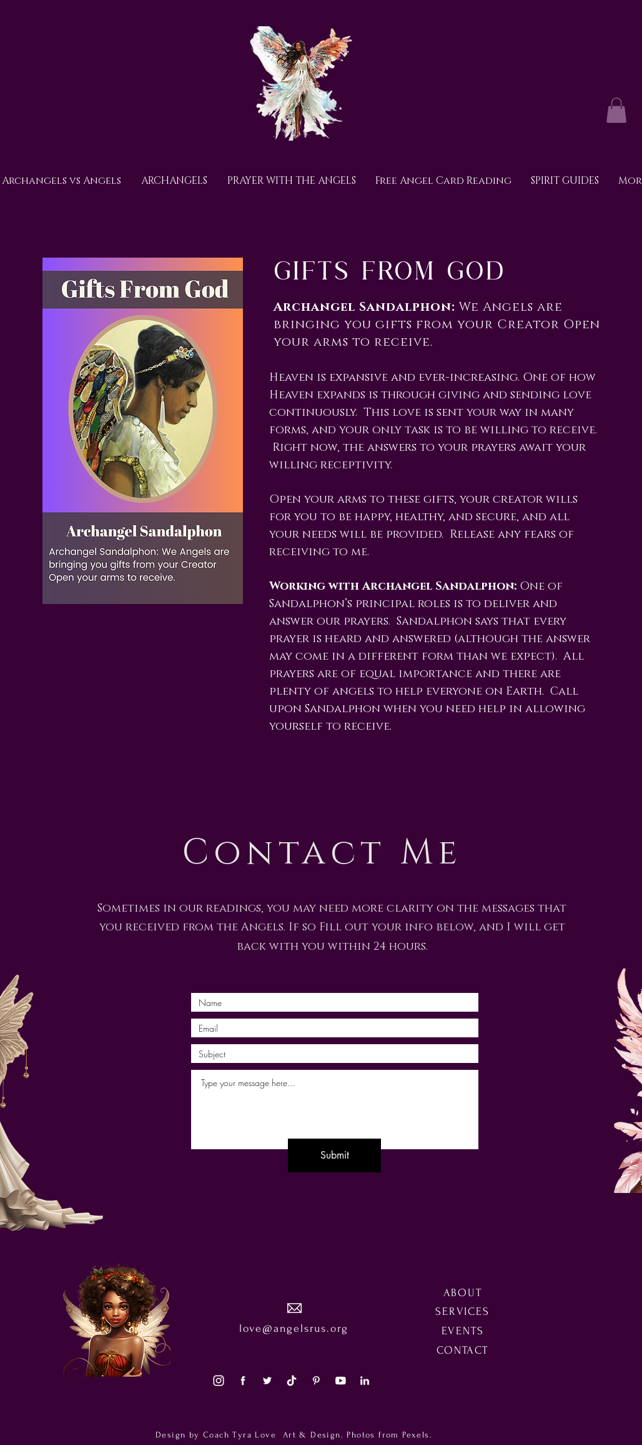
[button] (616, 110)
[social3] (218, 1380)
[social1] (243, 1380)
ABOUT (462, 1293)
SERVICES (462, 1311)
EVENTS (463, 1331)
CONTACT (462, 1350)
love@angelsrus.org (293, 1328)
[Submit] (334, 1155)
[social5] (340, 1380)
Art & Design (309, 1434)
